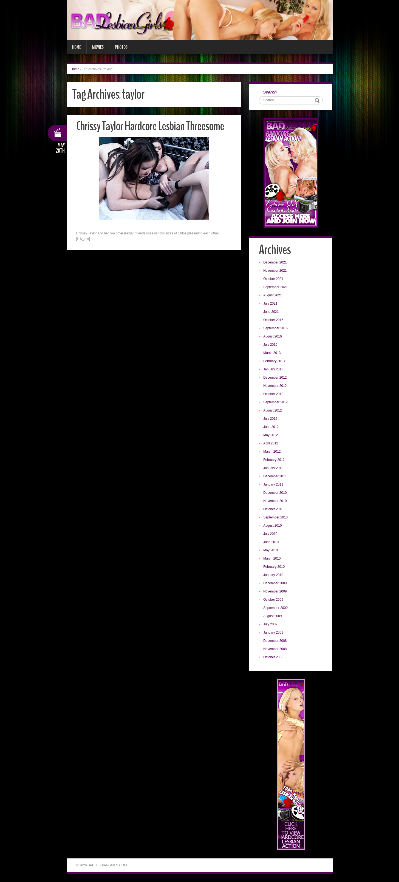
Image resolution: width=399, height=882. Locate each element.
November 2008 (275, 649)
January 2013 (273, 369)
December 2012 (275, 377)
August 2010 (272, 526)
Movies (98, 47)
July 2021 (270, 303)
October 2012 (273, 394)
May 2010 (270, 550)
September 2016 (275, 328)
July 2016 (270, 345)
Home (76, 47)
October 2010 (273, 509)
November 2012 (275, 386)
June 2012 (271, 427)
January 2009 (273, 632)
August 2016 (272, 336)
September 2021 (275, 287)
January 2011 (273, 484)
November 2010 (275, 501)
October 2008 (273, 657)
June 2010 (271, 542)
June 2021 (271, 312)
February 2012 (274, 460)
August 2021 (272, 295)
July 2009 (270, 624)
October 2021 (273, 279)
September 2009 (275, 608)
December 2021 (275, 262)
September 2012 (275, 402)
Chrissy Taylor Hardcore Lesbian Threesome (150, 126)
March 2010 (272, 558)
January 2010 (273, 575)
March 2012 (272, 451)
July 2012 (270, 419)
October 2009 (273, 600)
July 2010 (270, 534)
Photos (121, 47)
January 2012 (273, 468)
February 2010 (274, 567)
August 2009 (272, 616)
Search (270, 92)
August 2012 (272, 410)
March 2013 (272, 353)
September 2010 (275, 517)
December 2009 (275, 583)
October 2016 (273, 320)
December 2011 (275, 476)
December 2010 (275, 493)
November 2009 (275, 591)
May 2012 (270, 435)
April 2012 (270, 443)
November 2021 (275, 271)
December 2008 (275, 641)
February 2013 (274, 361)
